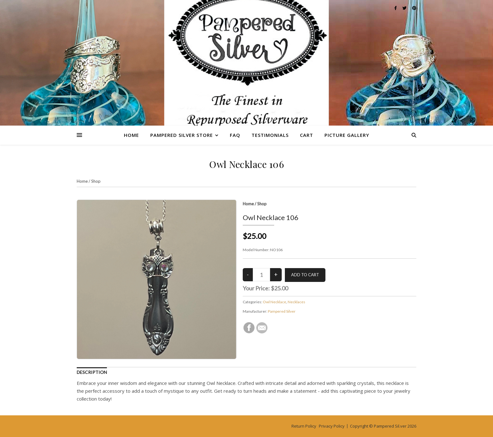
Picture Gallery (346, 135)
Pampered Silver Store (181, 135)
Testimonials (270, 135)
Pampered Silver (282, 311)
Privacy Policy (332, 426)
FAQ (235, 135)
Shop (96, 181)
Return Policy (303, 426)
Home (131, 135)
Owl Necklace (274, 301)
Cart (306, 135)
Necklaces (296, 301)
